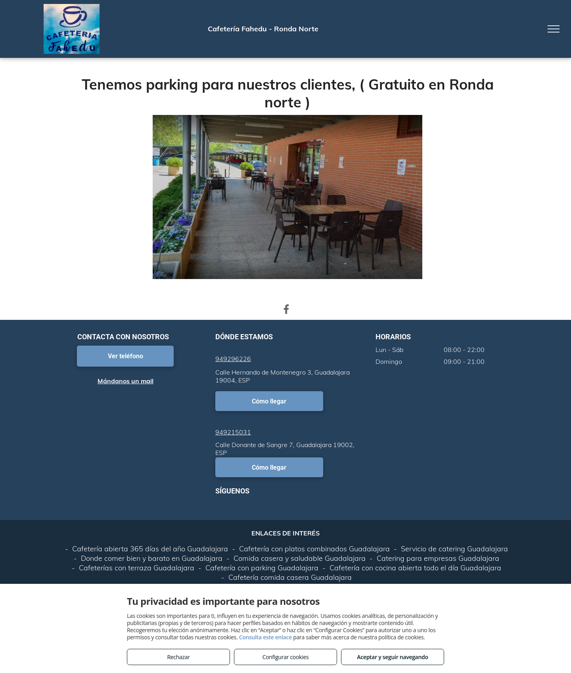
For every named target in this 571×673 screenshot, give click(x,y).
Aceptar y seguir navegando (392, 657)
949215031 (233, 432)
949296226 (233, 359)
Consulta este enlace (265, 637)
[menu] (553, 29)
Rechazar (178, 657)
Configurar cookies (286, 657)
